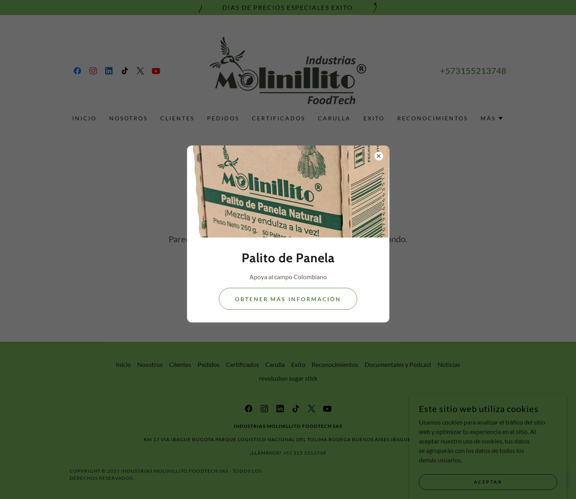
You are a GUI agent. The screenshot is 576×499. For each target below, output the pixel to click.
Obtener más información (288, 299)
